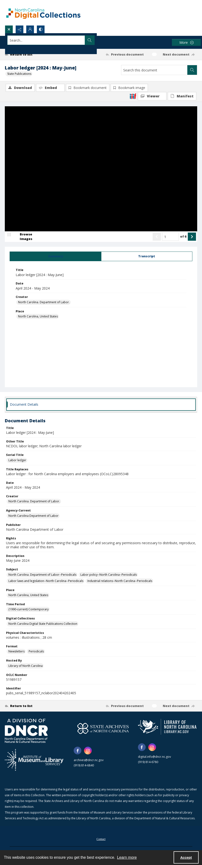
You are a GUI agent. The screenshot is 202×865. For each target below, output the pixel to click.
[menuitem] (101, 839)
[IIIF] (133, 96)
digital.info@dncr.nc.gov (154, 757)
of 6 (183, 237)
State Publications (19, 74)
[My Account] (30, 29)
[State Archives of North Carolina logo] (103, 729)
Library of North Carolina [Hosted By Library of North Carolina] (25, 666)
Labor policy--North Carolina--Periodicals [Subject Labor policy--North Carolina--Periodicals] (108, 575)
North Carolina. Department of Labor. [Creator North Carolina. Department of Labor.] (44, 303)
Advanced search (19, 49)
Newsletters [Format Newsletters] (16, 652)
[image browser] (23, 237)
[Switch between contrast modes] (41, 29)
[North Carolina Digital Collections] (43, 12)
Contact (101, 839)
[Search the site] (81, 40)
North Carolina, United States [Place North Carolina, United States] (38, 317)
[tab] (55, 256)
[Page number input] (170, 237)
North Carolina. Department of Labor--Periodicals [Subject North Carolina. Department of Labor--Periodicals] (42, 575)
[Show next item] (192, 237)
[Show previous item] (157, 237)
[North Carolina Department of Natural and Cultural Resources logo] (26, 731)
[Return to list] (30, 54)
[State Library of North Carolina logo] (167, 727)
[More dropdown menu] (186, 42)
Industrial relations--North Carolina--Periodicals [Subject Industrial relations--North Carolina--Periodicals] (119, 581)
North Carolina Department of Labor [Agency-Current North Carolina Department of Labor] (33, 516)
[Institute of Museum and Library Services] (34, 760)
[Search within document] (192, 70)
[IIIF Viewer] (152, 96)
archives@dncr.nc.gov (89, 760)
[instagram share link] (88, 751)
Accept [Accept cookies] (186, 857)
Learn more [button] (127, 857)
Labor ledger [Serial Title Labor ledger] (17, 461)
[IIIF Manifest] (182, 96)
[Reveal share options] (19, 29)
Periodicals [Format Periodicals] (36, 652)
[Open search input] (9, 29)
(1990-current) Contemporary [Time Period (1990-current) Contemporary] (28, 610)
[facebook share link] (77, 751)
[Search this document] (154, 70)
